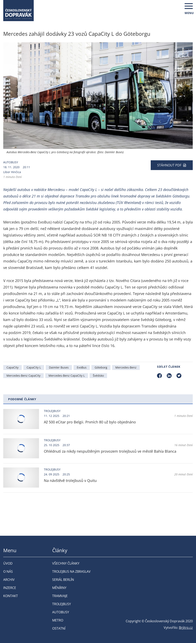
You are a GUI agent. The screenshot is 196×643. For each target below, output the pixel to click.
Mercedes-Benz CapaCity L (67, 375)
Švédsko (98, 375)
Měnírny (59, 588)
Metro (57, 620)
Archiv (9, 579)
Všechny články (65, 563)
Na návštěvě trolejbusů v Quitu (70, 480)
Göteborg (101, 367)
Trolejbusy (52, 411)
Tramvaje (60, 596)
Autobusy (10, 162)
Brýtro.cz (186, 627)
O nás (8, 571)
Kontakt (10, 596)
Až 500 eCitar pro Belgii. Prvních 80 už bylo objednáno (90, 422)
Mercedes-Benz (125, 367)
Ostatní (58, 628)
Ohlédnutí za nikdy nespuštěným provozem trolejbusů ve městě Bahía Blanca (110, 451)
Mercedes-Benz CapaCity (23, 375)
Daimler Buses (59, 367)
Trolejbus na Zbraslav (71, 571)
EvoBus (82, 367)
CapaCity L (34, 367)
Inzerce (9, 588)
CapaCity (12, 367)
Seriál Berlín (63, 579)
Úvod (8, 563)
